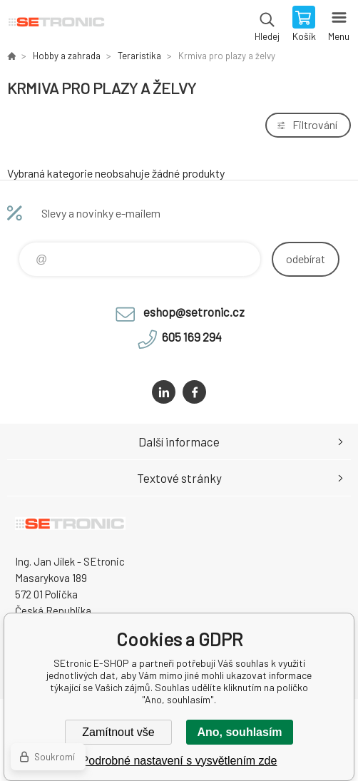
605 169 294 (192, 337)
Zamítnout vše (118, 732)
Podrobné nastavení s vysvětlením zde (179, 761)
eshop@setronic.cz (194, 312)
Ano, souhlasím (239, 732)
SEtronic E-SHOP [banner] (56, 25)
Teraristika (139, 55)
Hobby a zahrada (67, 55)
